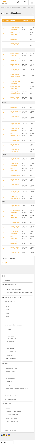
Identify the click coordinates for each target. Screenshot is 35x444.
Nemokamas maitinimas (12, 414)
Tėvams (7, 363)
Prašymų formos (10, 371)
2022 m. (8, 320)
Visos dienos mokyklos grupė (13, 411)
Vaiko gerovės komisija (12, 421)
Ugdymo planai (12, 338)
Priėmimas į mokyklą (11, 430)
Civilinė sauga (9, 355)
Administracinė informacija (13, 7)
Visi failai (7, 280)
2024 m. (8, 313)
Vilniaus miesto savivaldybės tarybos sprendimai (19, 292)
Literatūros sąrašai (11, 418)
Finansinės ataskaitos (11, 395)
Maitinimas (8, 408)
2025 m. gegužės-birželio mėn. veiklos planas (15, 76)
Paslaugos (8, 403)
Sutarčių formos (10, 378)
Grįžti (5, 263)
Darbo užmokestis (11, 351)
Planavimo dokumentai (27, 7)
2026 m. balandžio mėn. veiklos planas (15, 45)
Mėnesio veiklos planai (11, 302)
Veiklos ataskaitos (11, 348)
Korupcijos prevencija (12, 358)
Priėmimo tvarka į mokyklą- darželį (15, 375)
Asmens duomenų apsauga (13, 297)
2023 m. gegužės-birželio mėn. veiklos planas (15, 186)
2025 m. (8, 309)
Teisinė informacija (10, 284)
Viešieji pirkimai (10, 341)
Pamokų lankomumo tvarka (13, 385)
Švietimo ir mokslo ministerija (14, 289)
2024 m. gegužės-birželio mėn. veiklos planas (15, 118)
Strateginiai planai (13, 335)
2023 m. (8, 316)
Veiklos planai (11, 337)
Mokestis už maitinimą (11, 368)
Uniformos (9, 381)
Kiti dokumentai (10, 345)
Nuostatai (8, 329)
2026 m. (8, 306)
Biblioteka (8, 425)
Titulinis (3, 7)
